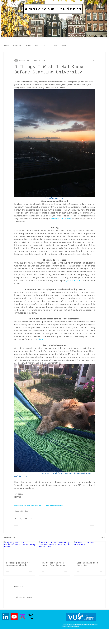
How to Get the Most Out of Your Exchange (53, 564)
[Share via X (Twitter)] (21, 518)
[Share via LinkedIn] (26, 518)
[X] (30, 616)
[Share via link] (31, 518)
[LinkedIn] (5, 616)
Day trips (28, 46)
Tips (36, 46)
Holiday (63, 46)
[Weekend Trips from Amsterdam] (89, 550)
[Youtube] (14, 616)
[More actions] (93, 60)
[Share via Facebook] (15, 518)
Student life (17, 46)
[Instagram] (22, 616)
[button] (103, 45)
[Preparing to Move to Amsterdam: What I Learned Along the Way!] (19, 550)
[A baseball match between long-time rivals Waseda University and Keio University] (54, 550)
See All (103, 537)
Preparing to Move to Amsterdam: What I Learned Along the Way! (19, 564)
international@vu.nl (73, 626)
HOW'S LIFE (46, 46)
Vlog (55, 46)
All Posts (6, 46)
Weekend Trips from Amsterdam (87, 564)
